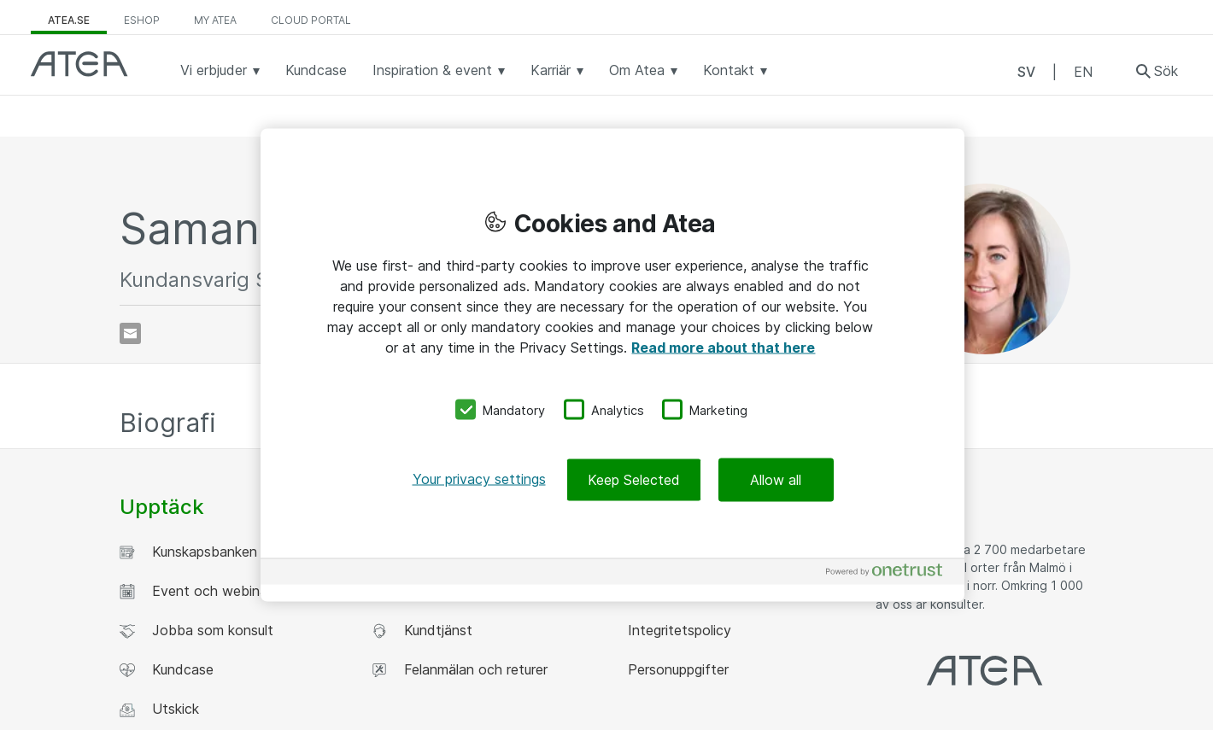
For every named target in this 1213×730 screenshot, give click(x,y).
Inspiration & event (438, 70)
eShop (142, 20)
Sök (1166, 70)
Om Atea (643, 70)
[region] (612, 365)
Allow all (775, 479)
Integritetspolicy (677, 630)
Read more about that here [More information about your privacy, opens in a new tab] (723, 346)
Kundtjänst (422, 630)
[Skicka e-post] (130, 333)
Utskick (159, 709)
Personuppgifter (676, 669)
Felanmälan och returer (460, 670)
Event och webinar (196, 591)
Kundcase (316, 70)
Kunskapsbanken (188, 552)
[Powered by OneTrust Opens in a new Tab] (891, 574)
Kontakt (735, 70)
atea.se (69, 20)
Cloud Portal (311, 20)
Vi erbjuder (220, 70)
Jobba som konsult (196, 630)
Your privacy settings (479, 479)
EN (1083, 71)
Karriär (556, 70)
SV (1026, 71)
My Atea (215, 20)
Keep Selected (634, 479)
